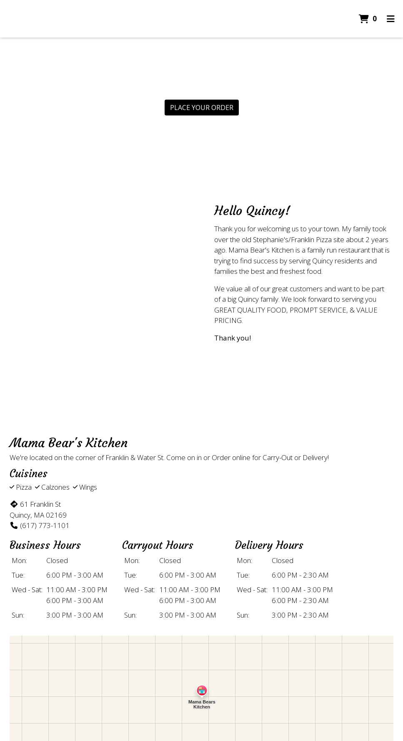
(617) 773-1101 (40, 525)
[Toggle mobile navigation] (391, 18)
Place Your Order (201, 107)
